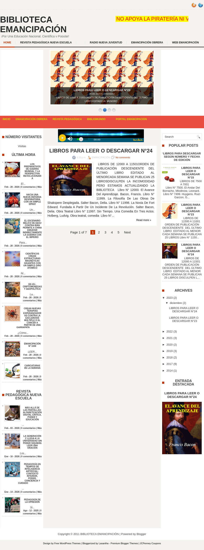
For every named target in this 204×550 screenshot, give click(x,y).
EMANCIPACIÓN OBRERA (147, 42)
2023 (169, 297)
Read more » (143, 220)
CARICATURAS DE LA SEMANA (32, 366)
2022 (169, 331)
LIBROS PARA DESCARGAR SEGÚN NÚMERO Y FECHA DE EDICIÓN (182, 156)
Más (40, 187)
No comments (123, 157)
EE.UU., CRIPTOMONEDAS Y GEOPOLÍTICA (32, 286)
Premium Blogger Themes (124, 543)
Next (127, 232)
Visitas (22, 146)
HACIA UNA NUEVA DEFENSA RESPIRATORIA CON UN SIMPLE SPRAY (32, 199)
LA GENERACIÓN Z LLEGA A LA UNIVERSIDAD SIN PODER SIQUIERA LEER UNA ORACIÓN (32, 442)
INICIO (7, 119)
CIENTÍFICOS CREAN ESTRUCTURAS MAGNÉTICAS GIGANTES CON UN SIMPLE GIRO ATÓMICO (32, 261)
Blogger (141, 534)
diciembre (176, 303)
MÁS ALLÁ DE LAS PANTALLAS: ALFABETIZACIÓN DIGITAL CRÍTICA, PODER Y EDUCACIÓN (32, 414)
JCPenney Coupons (150, 543)
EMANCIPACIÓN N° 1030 (32, 345)
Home (7, 42)
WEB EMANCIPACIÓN (185, 42)
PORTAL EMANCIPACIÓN (131, 119)
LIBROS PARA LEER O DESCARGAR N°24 (100, 150)
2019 (169, 351)
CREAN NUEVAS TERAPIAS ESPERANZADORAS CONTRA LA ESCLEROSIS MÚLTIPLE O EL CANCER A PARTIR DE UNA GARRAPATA (29, 318)
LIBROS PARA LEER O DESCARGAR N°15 (190, 172)
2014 (169, 370)
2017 (169, 364)
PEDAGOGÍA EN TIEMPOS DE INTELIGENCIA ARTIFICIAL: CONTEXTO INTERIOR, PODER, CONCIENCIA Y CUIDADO (29, 473)
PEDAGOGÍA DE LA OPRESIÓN (32, 500)
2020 (169, 344)
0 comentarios (28, 187)
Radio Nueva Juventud (106, 42)
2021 (169, 338)
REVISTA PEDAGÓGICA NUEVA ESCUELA (46, 42)
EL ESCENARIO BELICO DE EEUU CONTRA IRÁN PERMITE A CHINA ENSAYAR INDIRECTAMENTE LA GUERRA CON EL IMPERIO (32, 228)
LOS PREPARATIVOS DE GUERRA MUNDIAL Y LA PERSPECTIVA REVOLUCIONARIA (32, 171)
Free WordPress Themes (67, 543)
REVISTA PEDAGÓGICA (67, 119)
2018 (169, 357)
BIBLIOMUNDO (96, 119)
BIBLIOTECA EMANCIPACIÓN (33, 24)
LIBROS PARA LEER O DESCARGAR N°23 (190, 209)
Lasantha (103, 543)
